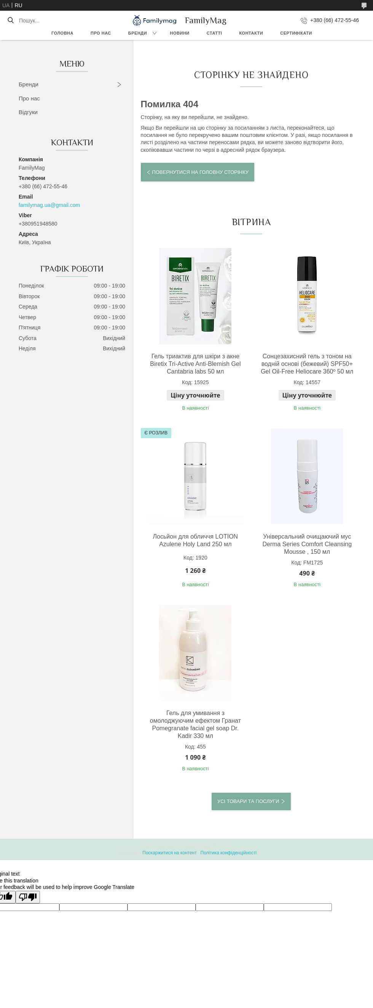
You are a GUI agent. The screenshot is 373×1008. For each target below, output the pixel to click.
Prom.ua (222, 846)
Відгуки (28, 112)
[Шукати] (10, 20)
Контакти (251, 33)
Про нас (101, 33)
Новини (180, 33)
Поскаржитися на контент (169, 852)
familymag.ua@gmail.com (49, 205)
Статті (214, 33)
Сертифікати (296, 33)
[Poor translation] (28, 897)
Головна (62, 33)
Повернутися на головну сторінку (200, 172)
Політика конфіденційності (229, 852)
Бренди (137, 33)
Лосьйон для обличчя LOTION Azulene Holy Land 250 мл (195, 540)
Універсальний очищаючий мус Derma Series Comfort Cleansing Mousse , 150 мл (307, 544)
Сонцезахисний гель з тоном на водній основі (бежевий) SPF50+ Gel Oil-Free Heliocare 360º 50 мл (307, 364)
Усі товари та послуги (248, 801)
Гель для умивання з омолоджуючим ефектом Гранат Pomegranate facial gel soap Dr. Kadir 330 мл (195, 724)
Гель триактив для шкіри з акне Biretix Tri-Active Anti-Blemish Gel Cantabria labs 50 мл (195, 364)
